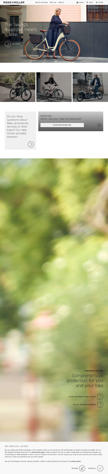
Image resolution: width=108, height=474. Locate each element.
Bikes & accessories (41, 2)
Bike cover (53, 2)
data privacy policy (38, 452)
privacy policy (76, 461)
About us (61, 2)
